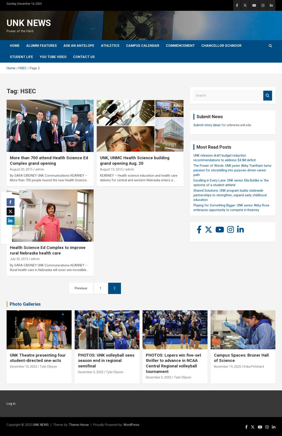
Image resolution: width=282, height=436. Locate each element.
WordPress (131, 425)
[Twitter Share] (11, 211)
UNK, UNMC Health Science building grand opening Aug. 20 (134, 160)
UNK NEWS (29, 23)
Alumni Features (41, 46)
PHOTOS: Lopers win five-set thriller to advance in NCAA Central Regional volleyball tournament (173, 363)
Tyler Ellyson (48, 366)
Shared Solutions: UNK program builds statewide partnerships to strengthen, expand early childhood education (230, 195)
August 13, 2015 (111, 169)
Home (15, 46)
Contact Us (84, 57)
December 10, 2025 (23, 366)
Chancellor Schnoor (221, 46)
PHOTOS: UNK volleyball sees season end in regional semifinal (106, 361)
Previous (81, 288)
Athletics (110, 46)
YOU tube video (53, 57)
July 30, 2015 (19, 259)
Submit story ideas (207, 125)
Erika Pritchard (254, 366)
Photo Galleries (25, 304)
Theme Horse (79, 425)
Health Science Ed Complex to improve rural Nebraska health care (47, 250)
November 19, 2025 (227, 366)
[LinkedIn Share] (11, 221)
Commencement (180, 46)
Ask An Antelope (78, 46)
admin (39, 169)
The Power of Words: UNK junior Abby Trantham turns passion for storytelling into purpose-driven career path (232, 170)
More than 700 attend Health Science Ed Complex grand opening (49, 160)
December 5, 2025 (90, 372)
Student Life (21, 57)
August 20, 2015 (21, 169)
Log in (11, 404)
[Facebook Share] (11, 202)
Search (267, 96)
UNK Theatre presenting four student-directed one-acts (38, 358)
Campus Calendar (142, 46)
